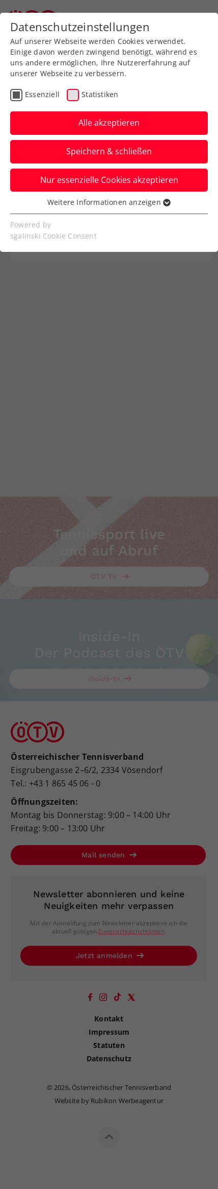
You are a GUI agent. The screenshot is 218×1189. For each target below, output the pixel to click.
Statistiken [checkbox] (99, 94)
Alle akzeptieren (109, 122)
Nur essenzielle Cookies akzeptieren (109, 179)
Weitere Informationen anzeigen (109, 202)
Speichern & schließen (109, 151)
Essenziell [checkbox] (42, 94)
